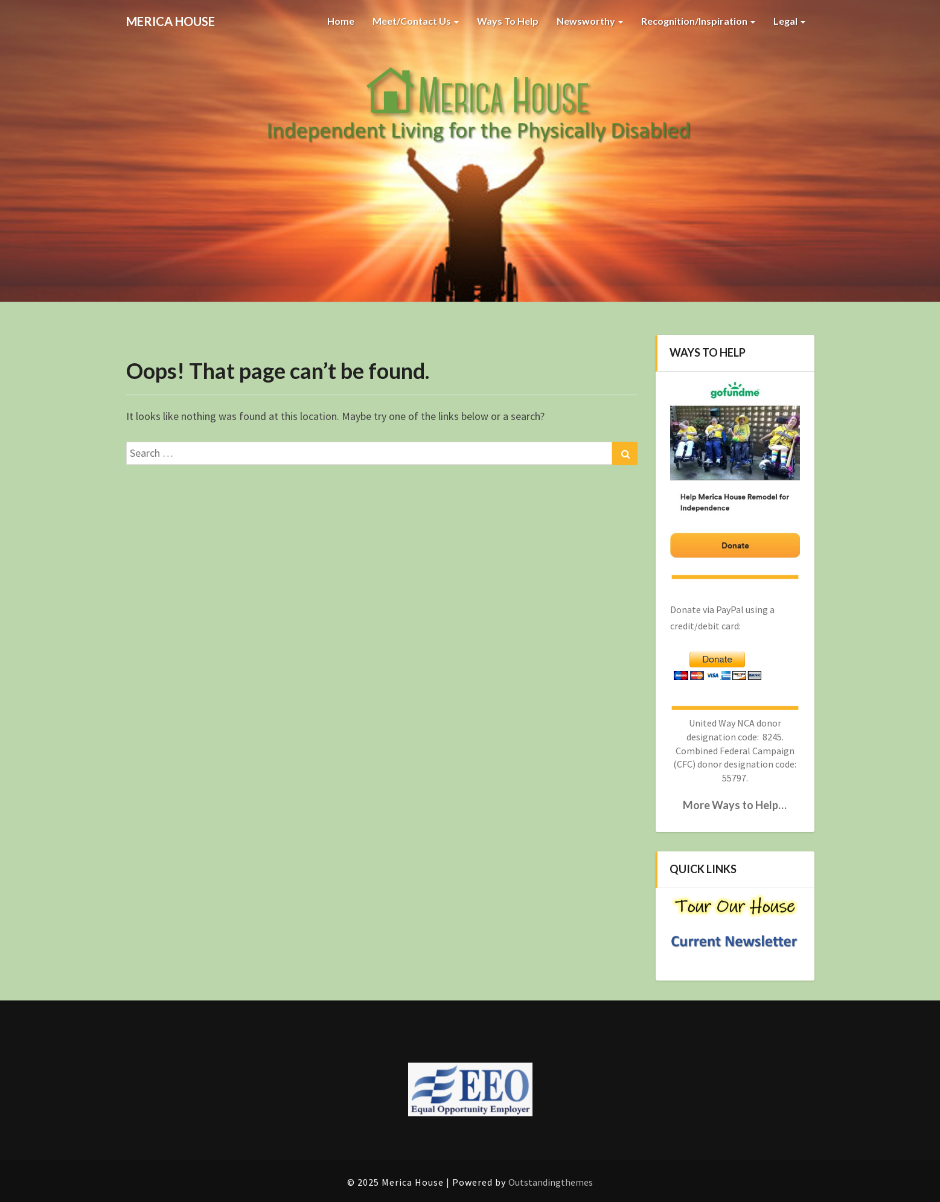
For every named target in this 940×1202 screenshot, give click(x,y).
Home (340, 21)
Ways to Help (508, 21)
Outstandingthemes (550, 1182)
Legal (789, 21)
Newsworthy (590, 21)
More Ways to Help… (735, 805)
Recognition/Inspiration (698, 21)
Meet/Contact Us (415, 21)
